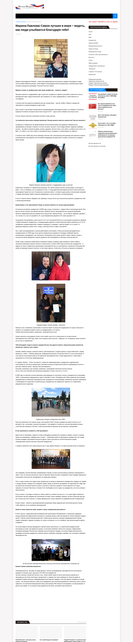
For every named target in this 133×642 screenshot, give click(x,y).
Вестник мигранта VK (95, 143)
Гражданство (92, 40)
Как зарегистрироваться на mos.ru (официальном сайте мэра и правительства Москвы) (107, 106)
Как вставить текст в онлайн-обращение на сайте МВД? (107, 124)
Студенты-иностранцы (95, 72)
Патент (91, 32)
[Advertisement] (51, 602)
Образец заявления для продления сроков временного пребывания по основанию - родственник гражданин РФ (107, 134)
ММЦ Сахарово (93, 63)
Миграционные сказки (95, 52)
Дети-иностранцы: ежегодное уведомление (107, 116)
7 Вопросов (92, 69)
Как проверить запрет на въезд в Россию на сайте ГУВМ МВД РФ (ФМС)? (107, 96)
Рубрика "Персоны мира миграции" (99, 85)
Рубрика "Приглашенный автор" (98, 83)
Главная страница (21, 22)
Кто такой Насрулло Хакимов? (49, 640)
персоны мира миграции (34, 22)
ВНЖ (90, 37)
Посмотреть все (82, 622)
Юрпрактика (92, 74)
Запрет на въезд (93, 49)
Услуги (91, 60)
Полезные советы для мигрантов (98, 54)
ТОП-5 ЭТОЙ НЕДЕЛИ (97, 90)
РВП (90, 34)
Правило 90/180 (93, 43)
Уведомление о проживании (97, 66)
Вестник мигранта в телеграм (97, 146)
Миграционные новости (95, 46)
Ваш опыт (91, 57)
